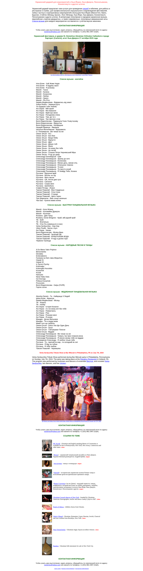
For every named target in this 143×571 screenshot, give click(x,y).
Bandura (55, 546)
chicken (63, 363)
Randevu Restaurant (88, 359)
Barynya (89, 361)
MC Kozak (56, 443)
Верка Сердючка (59, 483)
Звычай (56, 472)
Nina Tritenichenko (59, 530)
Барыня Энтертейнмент (68, 568)
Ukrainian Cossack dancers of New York (66, 497)
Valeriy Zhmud (58, 516)
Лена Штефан (58, 463)
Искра (56, 455)
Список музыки (38, 21)
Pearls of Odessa (58, 507)
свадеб (86, 9)
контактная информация (82, 568)
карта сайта (57, 568)
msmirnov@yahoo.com (52, 32)
